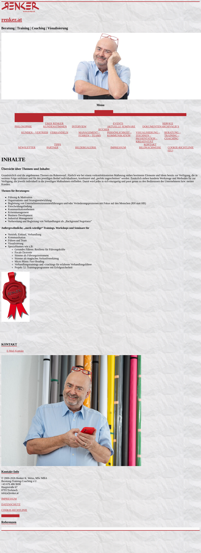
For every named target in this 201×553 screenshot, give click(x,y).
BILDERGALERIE (85, 147)
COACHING (107, 114)
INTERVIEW (79, 126)
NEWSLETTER (26, 147)
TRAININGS (79, 114)
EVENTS (118, 123)
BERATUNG (50, 114)
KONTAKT (150, 144)
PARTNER (52, 147)
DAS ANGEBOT (104, 111)
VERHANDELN (59, 132)
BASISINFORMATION (28, 114)
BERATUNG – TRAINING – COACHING (172, 135)
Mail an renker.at (10, 515)
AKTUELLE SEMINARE (121, 126)
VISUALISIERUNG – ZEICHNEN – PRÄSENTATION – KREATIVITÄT (148, 137)
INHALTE (163, 114)
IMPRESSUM (118, 147)
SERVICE (167, 123)
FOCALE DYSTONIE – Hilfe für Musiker (28, 119)
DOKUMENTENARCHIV (156, 126)
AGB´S (175, 126)
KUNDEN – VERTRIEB (34, 132)
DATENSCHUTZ (10, 504)
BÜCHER (104, 129)
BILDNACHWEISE (150, 147)
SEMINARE (136, 114)
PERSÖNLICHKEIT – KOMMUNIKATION (119, 134)
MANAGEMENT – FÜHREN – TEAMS (90, 134)
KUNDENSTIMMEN (55, 126)
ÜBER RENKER (54, 123)
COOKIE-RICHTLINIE (14, 510)
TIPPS (57, 144)
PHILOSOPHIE (23, 126)
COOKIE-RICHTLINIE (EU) (181, 149)
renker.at (11, 19)
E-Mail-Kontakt (15, 350)
